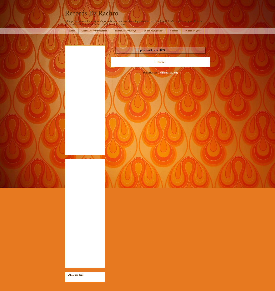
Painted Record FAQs (125, 30)
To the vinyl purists (153, 30)
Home (72, 30)
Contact (174, 30)
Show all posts (176, 50)
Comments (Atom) (167, 72)
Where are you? (192, 30)
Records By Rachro (91, 13)
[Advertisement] (85, 99)
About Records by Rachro (94, 30)
